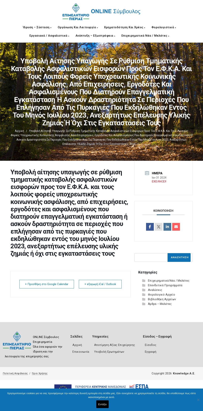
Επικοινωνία (80, 351)
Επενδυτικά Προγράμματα (165, 285)
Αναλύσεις (155, 290)
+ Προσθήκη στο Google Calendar (46, 284)
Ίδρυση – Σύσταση (37, 27)
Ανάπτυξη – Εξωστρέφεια (95, 35)
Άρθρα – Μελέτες (160, 304)
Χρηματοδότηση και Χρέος (124, 27)
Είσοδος (150, 345)
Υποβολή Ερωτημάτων (109, 351)
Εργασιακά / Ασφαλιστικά (49, 35)
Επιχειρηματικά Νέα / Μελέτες (145, 35)
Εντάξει (102, 404)
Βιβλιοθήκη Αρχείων (162, 299)
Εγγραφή (150, 351)
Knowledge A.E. (184, 373)
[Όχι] (198, 402)
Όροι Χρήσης (39, 373)
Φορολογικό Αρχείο (161, 294)
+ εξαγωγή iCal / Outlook (100, 284)
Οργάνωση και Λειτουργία (78, 27)
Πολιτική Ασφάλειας (15, 373)
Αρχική (19, 130)
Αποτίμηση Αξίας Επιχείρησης (114, 345)
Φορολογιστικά (163, 27)
